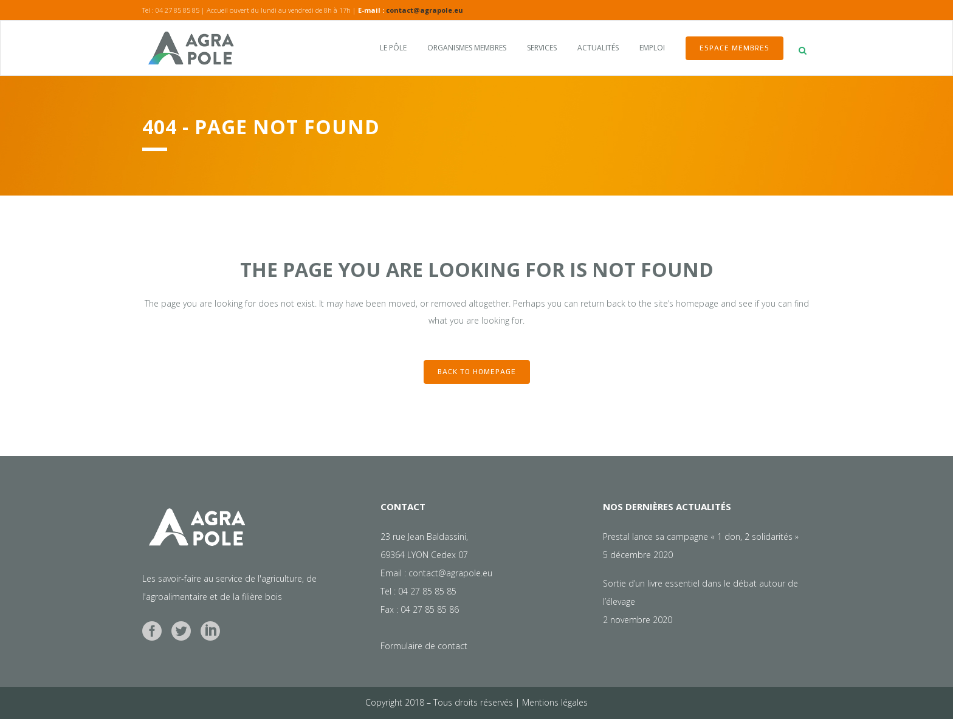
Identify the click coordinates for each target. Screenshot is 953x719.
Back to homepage (477, 371)
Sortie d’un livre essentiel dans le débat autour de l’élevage (700, 592)
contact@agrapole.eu (424, 10)
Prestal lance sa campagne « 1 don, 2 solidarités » (701, 536)
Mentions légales (555, 702)
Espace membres (734, 48)
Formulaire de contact (423, 646)
